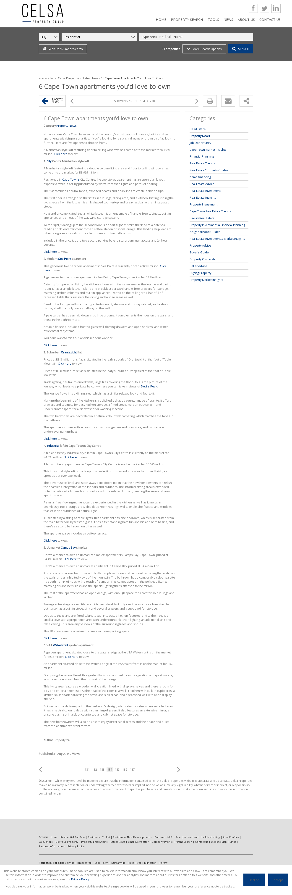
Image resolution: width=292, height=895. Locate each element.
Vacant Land (191, 837)
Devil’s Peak (149, 386)
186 (124, 769)
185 (117, 769)
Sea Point (64, 259)
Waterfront (60, 645)
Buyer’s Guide (199, 252)
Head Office (198, 129)
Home (53, 837)
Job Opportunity (200, 143)
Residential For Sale (72, 837)
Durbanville (118, 862)
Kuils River (134, 862)
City (49, 161)
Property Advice (200, 245)
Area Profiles (231, 837)
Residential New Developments (132, 837)
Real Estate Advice (202, 184)
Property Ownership (203, 259)
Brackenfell (84, 862)
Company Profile (162, 841)
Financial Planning (202, 156)
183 (102, 769)
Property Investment (203, 204)
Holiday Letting (210, 837)
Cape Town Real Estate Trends (210, 211)
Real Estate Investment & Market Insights (217, 239)
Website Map (219, 841)
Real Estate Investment (205, 191)
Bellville (69, 862)
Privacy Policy (76, 846)
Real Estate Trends (202, 163)
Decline (254, 880)
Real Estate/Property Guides (209, 170)
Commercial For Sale (167, 837)
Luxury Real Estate (202, 218)
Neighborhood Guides (205, 232)
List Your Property (66, 841)
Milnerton (150, 862)
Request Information (52, 846)
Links (233, 841)
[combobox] (197, 37)
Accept (278, 880)
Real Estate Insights (203, 197)
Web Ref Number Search (63, 49)
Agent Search (184, 841)
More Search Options (204, 49)
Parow (163, 862)
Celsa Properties (69, 78)
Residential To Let (99, 837)
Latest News (91, 78)
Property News (66, 126)
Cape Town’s (71, 179)
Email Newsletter (138, 841)
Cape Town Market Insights (208, 149)
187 (132, 769)
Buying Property (200, 273)
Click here (60, 154)
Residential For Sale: (51, 862)
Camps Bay (68, 547)
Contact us (201, 841)
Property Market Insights (206, 280)
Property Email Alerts (94, 841)
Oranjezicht (69, 352)
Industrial (53, 446)
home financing (200, 177)
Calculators (45, 841)
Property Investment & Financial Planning (217, 225)
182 (94, 769)
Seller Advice (198, 266)
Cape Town (101, 862)
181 (87, 769)
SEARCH (240, 49)
